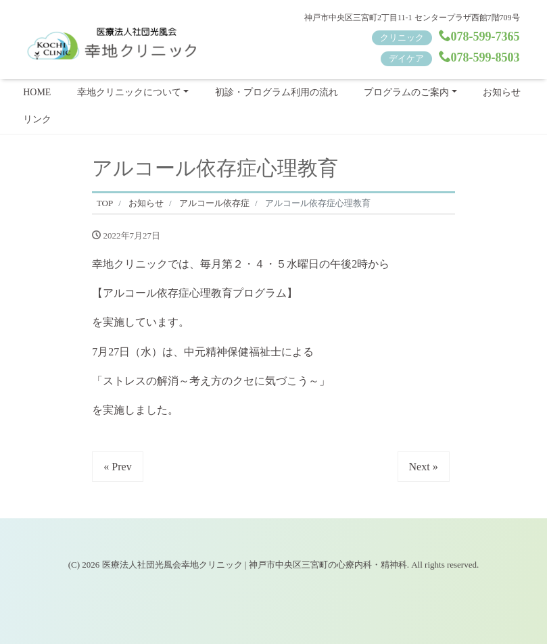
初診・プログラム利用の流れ (276, 92)
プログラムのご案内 (406, 92)
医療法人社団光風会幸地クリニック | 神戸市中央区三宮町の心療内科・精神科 (254, 565)
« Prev (117, 466)
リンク (37, 119)
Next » (423, 466)
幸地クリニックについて (129, 92)
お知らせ (502, 92)
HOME (37, 92)
